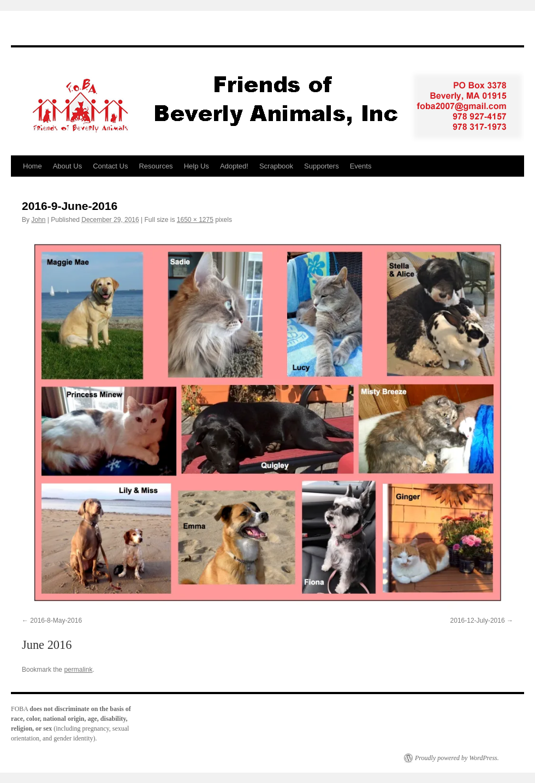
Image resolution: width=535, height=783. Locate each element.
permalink (78, 669)
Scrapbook (276, 166)
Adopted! (234, 166)
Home (32, 166)
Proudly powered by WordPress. (457, 758)
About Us (67, 166)
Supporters (321, 166)
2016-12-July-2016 (477, 620)
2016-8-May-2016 (56, 620)
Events (361, 166)
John (38, 220)
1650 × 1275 (195, 220)
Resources (156, 166)
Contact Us (110, 166)
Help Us (196, 166)
